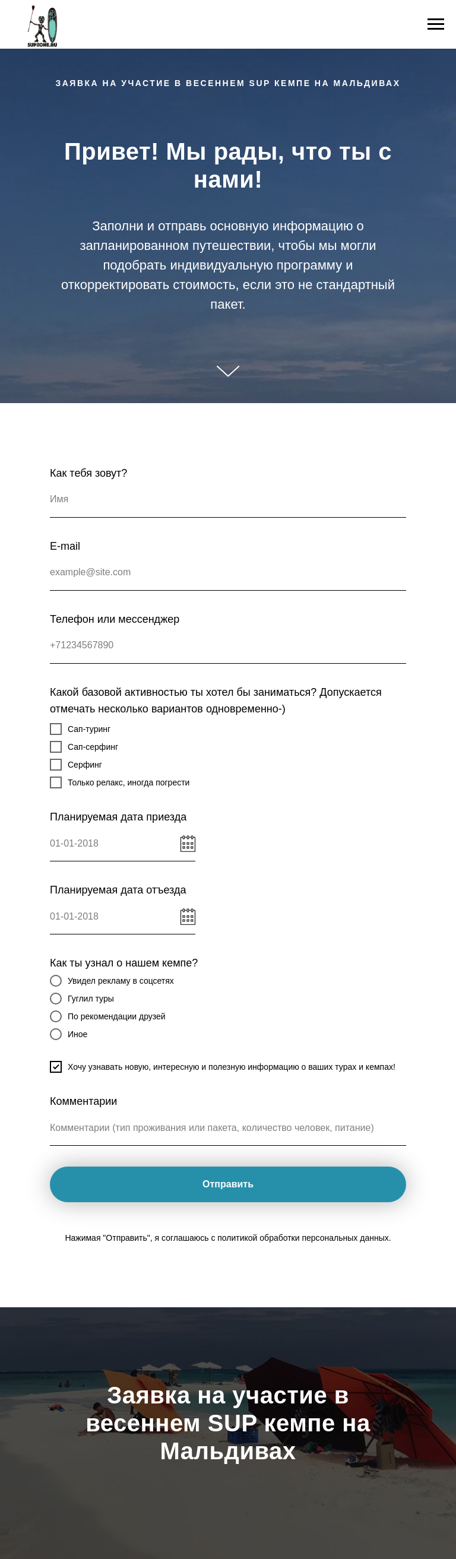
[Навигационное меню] (436, 24)
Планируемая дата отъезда (118, 890)
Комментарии (83, 1101)
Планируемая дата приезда (118, 817)
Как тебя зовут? (88, 473)
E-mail (65, 546)
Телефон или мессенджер (114, 619)
